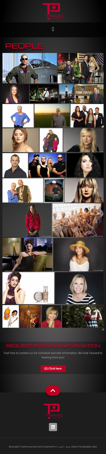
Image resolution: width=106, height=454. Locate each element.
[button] (52, 29)
